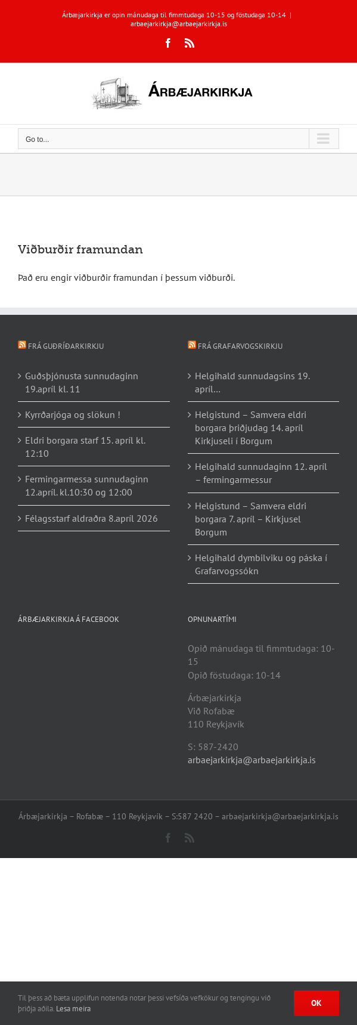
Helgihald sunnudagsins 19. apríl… (252, 382)
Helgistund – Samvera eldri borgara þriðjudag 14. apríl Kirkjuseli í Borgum (250, 427)
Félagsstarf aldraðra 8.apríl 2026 (91, 518)
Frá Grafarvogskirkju (240, 346)
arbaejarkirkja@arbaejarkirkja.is (179, 23)
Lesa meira (73, 1009)
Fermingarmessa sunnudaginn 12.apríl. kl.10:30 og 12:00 (86, 485)
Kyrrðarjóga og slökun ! (72, 414)
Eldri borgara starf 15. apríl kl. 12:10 (85, 446)
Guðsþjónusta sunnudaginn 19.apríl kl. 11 (81, 382)
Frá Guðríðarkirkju (66, 346)
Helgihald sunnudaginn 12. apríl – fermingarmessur (261, 472)
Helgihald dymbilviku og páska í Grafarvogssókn (261, 564)
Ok (316, 1003)
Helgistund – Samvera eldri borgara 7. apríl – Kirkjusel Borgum (250, 519)
